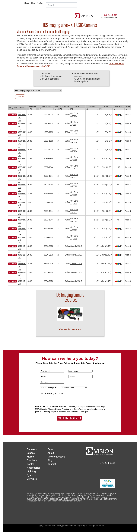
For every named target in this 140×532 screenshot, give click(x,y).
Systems (31, 475)
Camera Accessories (70, 329)
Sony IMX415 (76, 246)
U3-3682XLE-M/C (22, 193)
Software (32, 478)
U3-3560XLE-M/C (22, 115)
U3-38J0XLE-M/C (22, 246)
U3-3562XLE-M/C (22, 132)
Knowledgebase (56, 456)
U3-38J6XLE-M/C (22, 281)
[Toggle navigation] (25, 15)
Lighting (31, 471)
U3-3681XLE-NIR (22, 185)
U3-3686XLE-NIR (22, 237)
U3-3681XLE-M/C (22, 176)
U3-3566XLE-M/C (22, 150)
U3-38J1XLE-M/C (22, 255)
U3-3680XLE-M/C (22, 158)
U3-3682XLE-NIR (22, 202)
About (26, 3)
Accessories (33, 467)
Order (50, 449)
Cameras (32, 449)
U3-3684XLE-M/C (22, 211)
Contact (40, 3)
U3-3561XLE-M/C (22, 123)
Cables (30, 464)
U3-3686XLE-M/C (22, 229)
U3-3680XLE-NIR (22, 167)
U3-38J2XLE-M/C (22, 264)
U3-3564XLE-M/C (22, 141)
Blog (33, 3)
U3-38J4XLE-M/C (22, 272)
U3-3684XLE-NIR (22, 220)
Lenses (31, 452)
